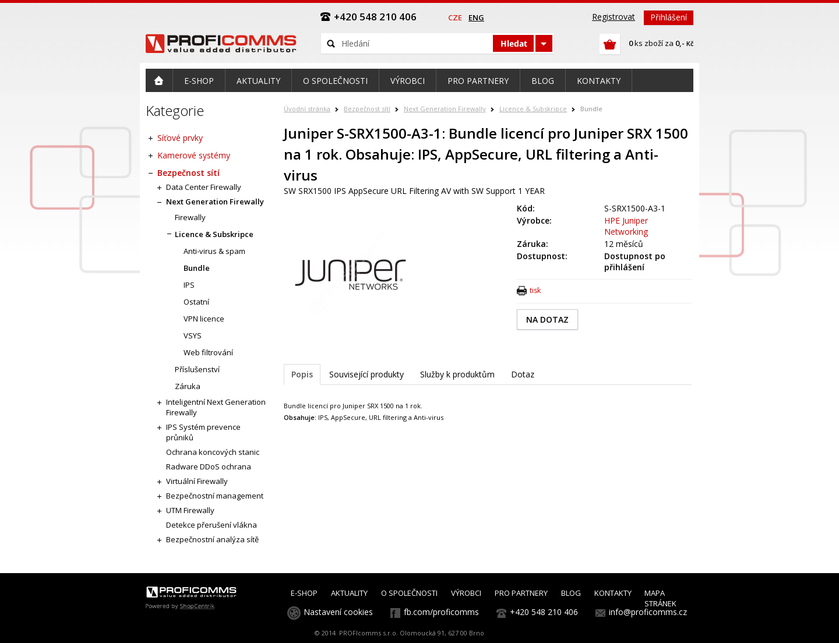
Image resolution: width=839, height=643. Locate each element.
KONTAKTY (613, 593)
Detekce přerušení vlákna (211, 525)
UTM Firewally (190, 510)
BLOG (571, 593)
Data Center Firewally (203, 187)
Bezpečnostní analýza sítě (212, 539)
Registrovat (613, 16)
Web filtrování (208, 352)
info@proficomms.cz (648, 611)
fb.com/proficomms (441, 611)
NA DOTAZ (547, 319)
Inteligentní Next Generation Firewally (216, 407)
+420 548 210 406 (544, 611)
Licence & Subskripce (533, 108)
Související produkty (366, 374)
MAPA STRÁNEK (660, 598)
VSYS (193, 335)
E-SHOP (304, 593)
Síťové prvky (180, 137)
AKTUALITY (349, 593)
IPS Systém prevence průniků (203, 432)
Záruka (187, 386)
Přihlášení (668, 17)
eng (476, 17)
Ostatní (196, 301)
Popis (302, 374)
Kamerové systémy (193, 155)
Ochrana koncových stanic (212, 452)
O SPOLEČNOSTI (409, 593)
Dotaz (522, 374)
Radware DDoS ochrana (208, 466)
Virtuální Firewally (197, 481)
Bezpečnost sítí (367, 108)
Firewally (190, 217)
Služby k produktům (457, 374)
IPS (189, 285)
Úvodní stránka (307, 108)
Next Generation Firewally (445, 108)
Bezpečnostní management (214, 495)
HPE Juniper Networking (626, 226)
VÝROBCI (466, 593)
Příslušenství (197, 369)
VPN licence (204, 318)
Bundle (591, 108)
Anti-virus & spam (214, 251)
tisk (535, 290)
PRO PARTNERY (521, 593)
